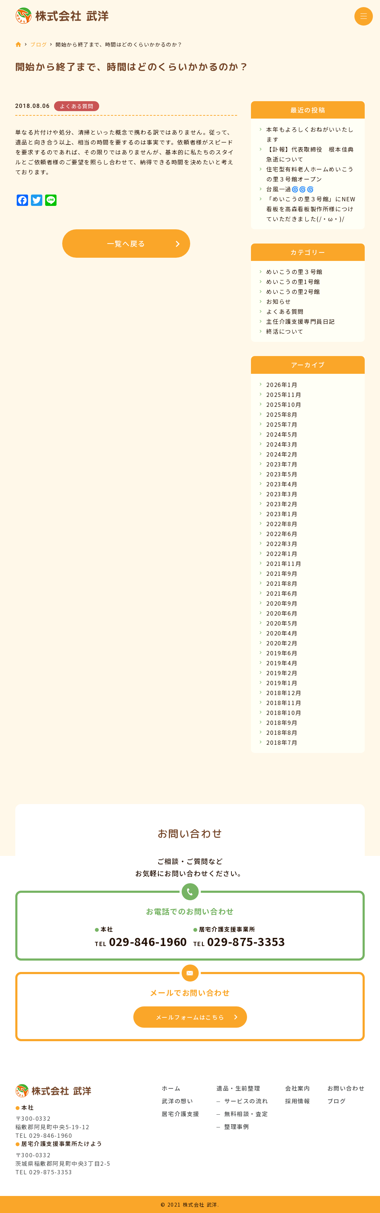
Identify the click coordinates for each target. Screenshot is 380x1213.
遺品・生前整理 (238, 1088)
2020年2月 (282, 643)
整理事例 (236, 1126)
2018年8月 (282, 732)
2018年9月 (282, 722)
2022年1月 (282, 553)
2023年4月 (282, 484)
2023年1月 (282, 513)
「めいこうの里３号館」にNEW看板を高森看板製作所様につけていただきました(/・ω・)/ (310, 209)
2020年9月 (282, 603)
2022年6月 (282, 533)
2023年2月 (282, 503)
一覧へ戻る (126, 243)
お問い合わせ (346, 1088)
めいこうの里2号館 (293, 291)
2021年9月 (282, 573)
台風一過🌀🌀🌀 (290, 189)
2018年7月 (282, 742)
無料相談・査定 (246, 1113)
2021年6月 (282, 593)
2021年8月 (282, 583)
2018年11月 (283, 702)
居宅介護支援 (180, 1113)
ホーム (171, 1088)
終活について (285, 331)
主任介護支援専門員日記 (300, 321)
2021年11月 (283, 563)
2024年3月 (282, 444)
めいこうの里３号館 (294, 271)
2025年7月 (282, 424)
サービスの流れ (246, 1101)
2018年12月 (283, 692)
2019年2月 (282, 672)
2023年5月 (282, 474)
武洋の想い (177, 1101)
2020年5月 (282, 623)
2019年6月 (282, 653)
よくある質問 (285, 311)
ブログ (38, 44)
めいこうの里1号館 (293, 281)
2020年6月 (282, 613)
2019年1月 (282, 682)
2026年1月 (282, 384)
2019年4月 (282, 663)
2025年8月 (282, 414)
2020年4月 (282, 633)
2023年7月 (282, 464)
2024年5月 (282, 434)
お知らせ (278, 301)
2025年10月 (283, 404)
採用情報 (297, 1101)
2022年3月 (282, 543)
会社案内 (297, 1088)
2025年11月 (283, 394)
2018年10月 (283, 712)
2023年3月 (282, 494)
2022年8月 (282, 523)
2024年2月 (282, 454)
